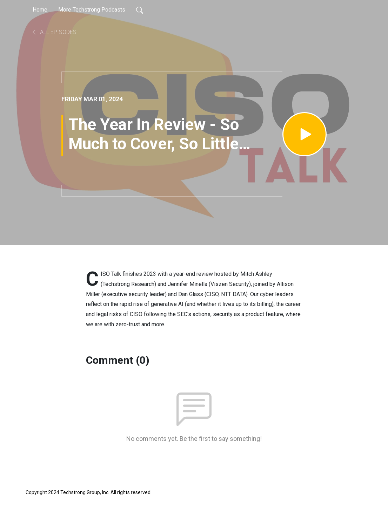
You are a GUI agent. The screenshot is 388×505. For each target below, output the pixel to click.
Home (40, 9)
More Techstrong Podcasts (91, 9)
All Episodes (53, 32)
